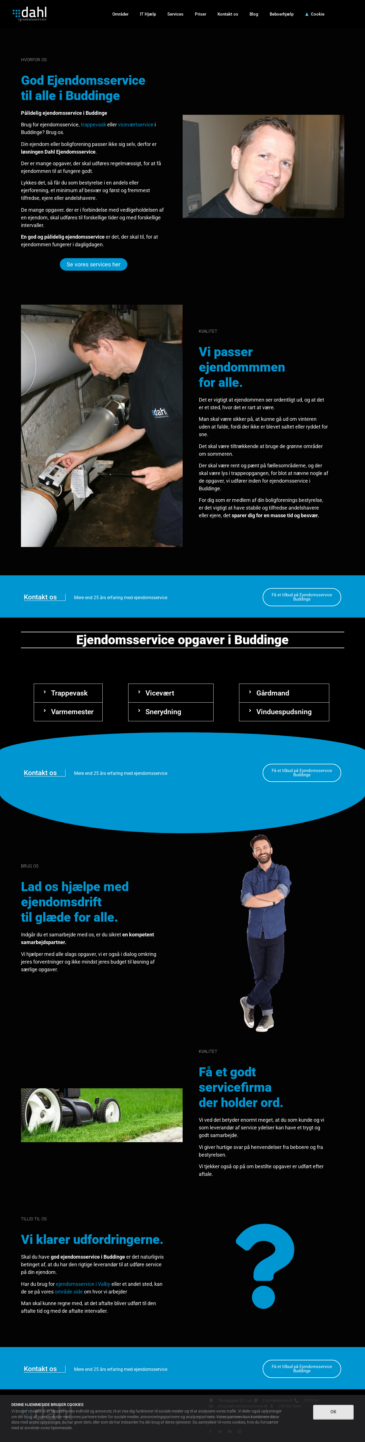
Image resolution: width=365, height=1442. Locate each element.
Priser (200, 14)
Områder (120, 14)
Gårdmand (272, 693)
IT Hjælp (148, 14)
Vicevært (159, 693)
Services (175, 14)
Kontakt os (228, 14)
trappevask (93, 125)
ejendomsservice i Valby (83, 1284)
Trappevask (69, 693)
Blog (254, 14)
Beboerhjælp (282, 14)
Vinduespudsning (284, 712)
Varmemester (72, 712)
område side (69, 1292)
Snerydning (163, 712)
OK (333, 1412)
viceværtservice (135, 125)
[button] (68, 693)
